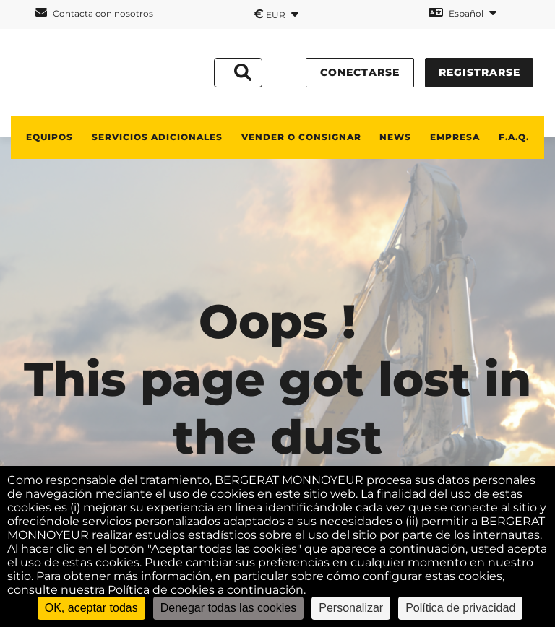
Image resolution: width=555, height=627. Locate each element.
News (395, 136)
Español (462, 13)
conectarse (360, 72)
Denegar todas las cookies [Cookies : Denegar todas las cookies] (228, 608)
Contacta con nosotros (94, 13)
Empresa (455, 136)
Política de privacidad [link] (460, 608)
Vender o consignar (301, 136)
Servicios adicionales (157, 136)
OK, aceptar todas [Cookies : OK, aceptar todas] (91, 608)
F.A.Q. (514, 136)
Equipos (49, 136)
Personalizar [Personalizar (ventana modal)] (351, 608)
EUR (276, 14)
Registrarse (479, 72)
